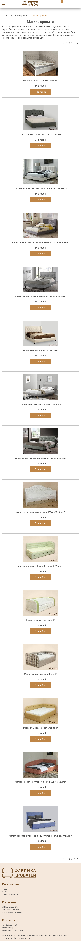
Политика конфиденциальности (16, 938)
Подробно (40, 91)
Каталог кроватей (21, 15)
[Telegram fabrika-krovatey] (72, 4)
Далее (43, 37)
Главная (6, 15)
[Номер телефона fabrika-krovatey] (66, 4)
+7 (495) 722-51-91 (9, 925)
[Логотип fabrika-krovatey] (30, 3)
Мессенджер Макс (10, 927)
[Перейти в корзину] (59, 4)
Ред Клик (63, 935)
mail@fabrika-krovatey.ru (13, 930)
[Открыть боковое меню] (3, 4)
